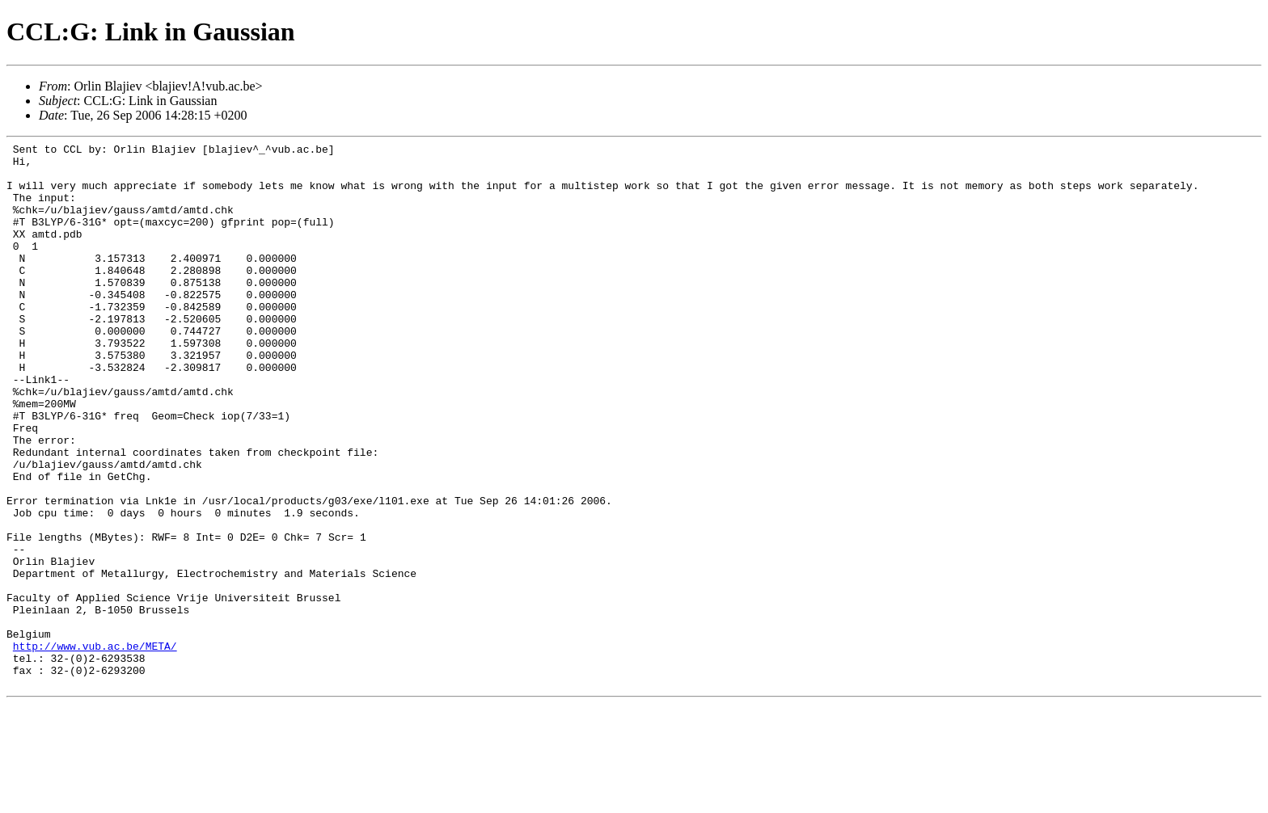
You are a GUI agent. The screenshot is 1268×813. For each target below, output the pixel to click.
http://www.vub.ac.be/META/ (95, 747)
